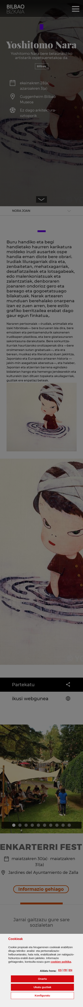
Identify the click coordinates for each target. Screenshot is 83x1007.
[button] (60, 970)
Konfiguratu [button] (54, 995)
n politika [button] (61, 961)
